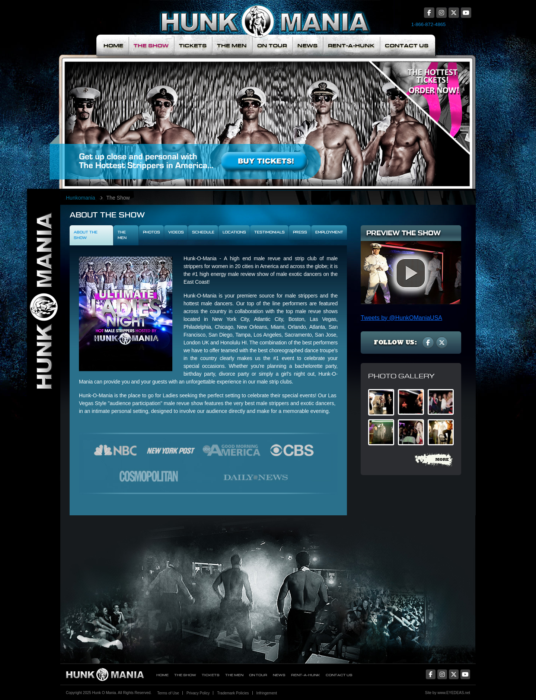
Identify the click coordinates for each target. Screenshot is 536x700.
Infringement (266, 693)
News (307, 45)
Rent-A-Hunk (351, 45)
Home (113, 45)
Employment (329, 232)
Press (300, 232)
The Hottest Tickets (423, 117)
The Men (232, 45)
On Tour (272, 45)
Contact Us (406, 45)
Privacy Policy (198, 693)
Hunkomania (80, 198)
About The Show (86, 235)
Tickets (193, 45)
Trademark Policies (233, 693)
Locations (234, 232)
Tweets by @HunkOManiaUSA (401, 318)
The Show (151, 45)
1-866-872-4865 (428, 24)
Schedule (203, 232)
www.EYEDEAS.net (453, 693)
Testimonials (269, 232)
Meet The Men (214, 117)
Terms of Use (168, 693)
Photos (151, 232)
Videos (176, 232)
